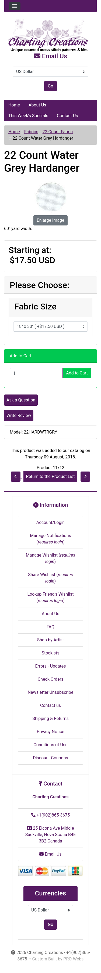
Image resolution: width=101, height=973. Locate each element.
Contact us (50, 705)
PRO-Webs (73, 958)
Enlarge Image (50, 220)
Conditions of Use (50, 744)
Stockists (51, 653)
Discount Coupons (50, 757)
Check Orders (51, 679)
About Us (37, 105)
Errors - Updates (50, 666)
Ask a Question (20, 400)
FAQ (50, 626)
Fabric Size (35, 306)
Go (50, 86)
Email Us (50, 56)
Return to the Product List (50, 476)
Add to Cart (77, 373)
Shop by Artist (50, 639)
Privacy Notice (50, 731)
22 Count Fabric (58, 131)
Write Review (18, 415)
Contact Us (67, 115)
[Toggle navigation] (14, 6)
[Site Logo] (50, 35)
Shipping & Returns (50, 718)
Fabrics (31, 131)
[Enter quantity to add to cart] (36, 373)
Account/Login (50, 522)
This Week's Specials (28, 115)
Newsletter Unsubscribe (51, 692)
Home (14, 105)
